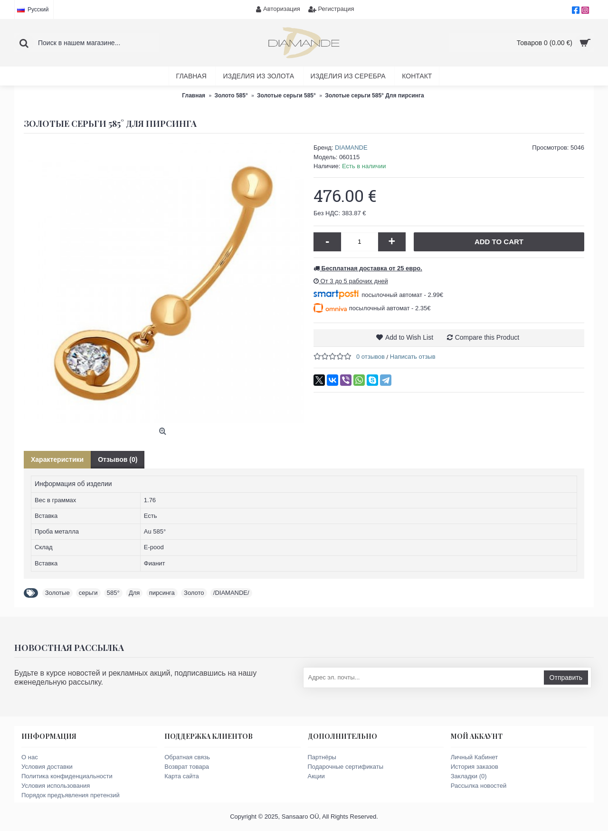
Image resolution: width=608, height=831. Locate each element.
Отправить (566, 677)
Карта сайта (181, 776)
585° (113, 592)
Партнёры (322, 757)
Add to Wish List (409, 337)
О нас (29, 757)
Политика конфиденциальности (67, 776)
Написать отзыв (413, 356)
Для (134, 592)
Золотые (57, 592)
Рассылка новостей (478, 785)
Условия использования (55, 785)
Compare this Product (487, 337)
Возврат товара (186, 766)
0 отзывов (370, 356)
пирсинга (162, 592)
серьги (88, 592)
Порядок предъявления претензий (70, 795)
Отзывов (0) (117, 459)
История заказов (474, 766)
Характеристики (57, 459)
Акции (316, 776)
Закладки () (469, 776)
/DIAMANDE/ (231, 592)
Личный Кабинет (474, 757)
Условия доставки (47, 766)
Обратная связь (187, 757)
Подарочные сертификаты (345, 766)
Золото (194, 592)
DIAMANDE (351, 147)
